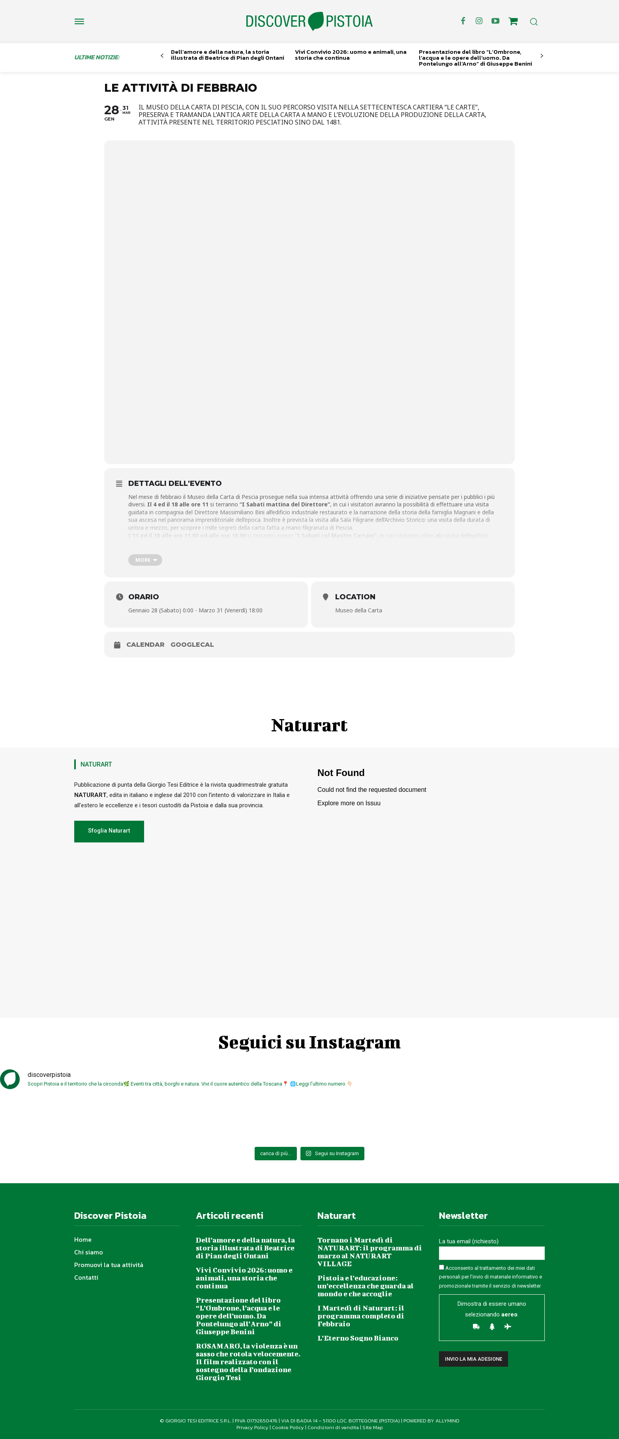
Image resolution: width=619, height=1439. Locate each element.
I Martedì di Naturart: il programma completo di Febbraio (360, 1316)
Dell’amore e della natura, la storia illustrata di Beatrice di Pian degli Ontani (227, 54)
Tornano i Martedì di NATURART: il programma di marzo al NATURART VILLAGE (369, 1252)
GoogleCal (192, 644)
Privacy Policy (252, 1427)
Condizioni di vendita (333, 1427)
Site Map (372, 1427)
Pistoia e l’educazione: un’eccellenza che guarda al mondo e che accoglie (365, 1286)
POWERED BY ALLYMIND (431, 1420)
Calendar (145, 644)
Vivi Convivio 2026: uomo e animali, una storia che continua (351, 54)
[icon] (513, 22)
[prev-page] (162, 56)
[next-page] (542, 56)
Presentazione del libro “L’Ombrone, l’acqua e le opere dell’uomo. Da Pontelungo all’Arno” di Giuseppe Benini (475, 57)
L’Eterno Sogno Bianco (357, 1338)
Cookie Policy (288, 1427)
